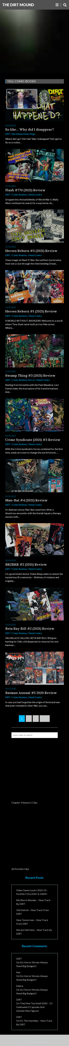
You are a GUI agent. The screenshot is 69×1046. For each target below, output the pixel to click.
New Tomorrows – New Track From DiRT (32, 921)
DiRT (7, 134)
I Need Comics (35, 194)
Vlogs (32, 134)
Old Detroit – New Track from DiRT (32, 912)
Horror (31, 380)
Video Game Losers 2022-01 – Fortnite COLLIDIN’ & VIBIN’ (32, 892)
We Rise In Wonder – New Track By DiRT (33, 902)
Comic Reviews (19, 194)
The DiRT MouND (18, 4)
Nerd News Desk (20, 134)
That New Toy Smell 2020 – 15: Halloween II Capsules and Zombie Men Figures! (34, 1007)
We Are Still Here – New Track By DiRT (34, 931)
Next (44, 718)
